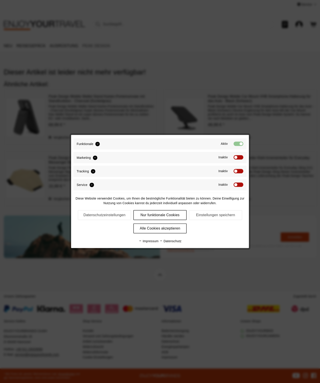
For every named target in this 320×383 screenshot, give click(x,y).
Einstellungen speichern (215, 215)
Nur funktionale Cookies (160, 215)
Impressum (149, 241)
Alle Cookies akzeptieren (160, 228)
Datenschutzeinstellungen (104, 215)
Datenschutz (171, 241)
